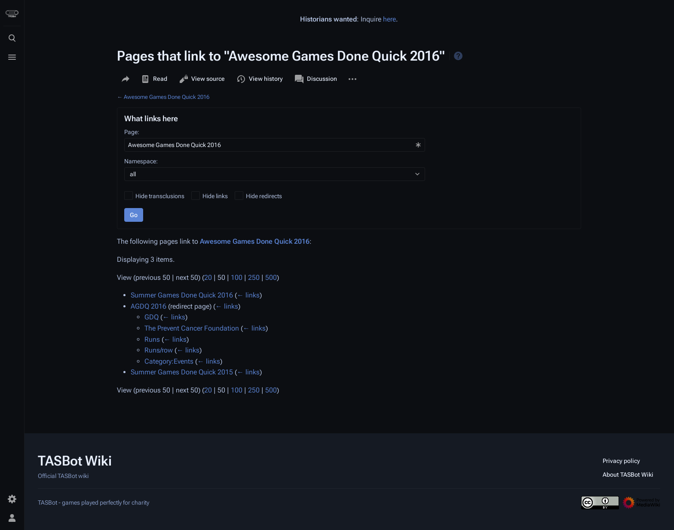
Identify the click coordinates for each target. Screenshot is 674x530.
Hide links (215, 196)
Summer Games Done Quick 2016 (182, 295)
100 (236, 277)
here (389, 19)
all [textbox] (133, 174)
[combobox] (274, 145)
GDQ (151, 317)
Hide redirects (264, 196)
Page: (131, 132)
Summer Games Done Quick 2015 (182, 372)
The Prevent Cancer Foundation (191, 328)
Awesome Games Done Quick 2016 (166, 97)
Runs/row (158, 350)
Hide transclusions (159, 196)
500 (271, 277)
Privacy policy (621, 460)
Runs (152, 339)
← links (248, 295)
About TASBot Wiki (628, 474)
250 (254, 277)
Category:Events (168, 361)
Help (458, 56)
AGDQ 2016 (148, 306)
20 (208, 277)
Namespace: (141, 161)
